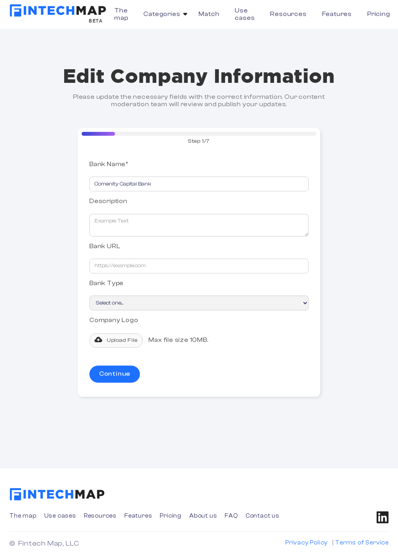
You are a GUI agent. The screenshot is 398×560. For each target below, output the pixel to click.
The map (121, 14)
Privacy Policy (306, 542)
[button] (163, 14)
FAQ (231, 516)
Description (108, 202)
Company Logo (113, 321)
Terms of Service (362, 542)
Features (337, 14)
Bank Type (106, 284)
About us (203, 516)
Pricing (378, 14)
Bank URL (104, 246)
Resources (288, 14)
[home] (57, 10)
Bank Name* (108, 165)
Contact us (262, 516)
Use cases (245, 14)
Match (209, 14)
